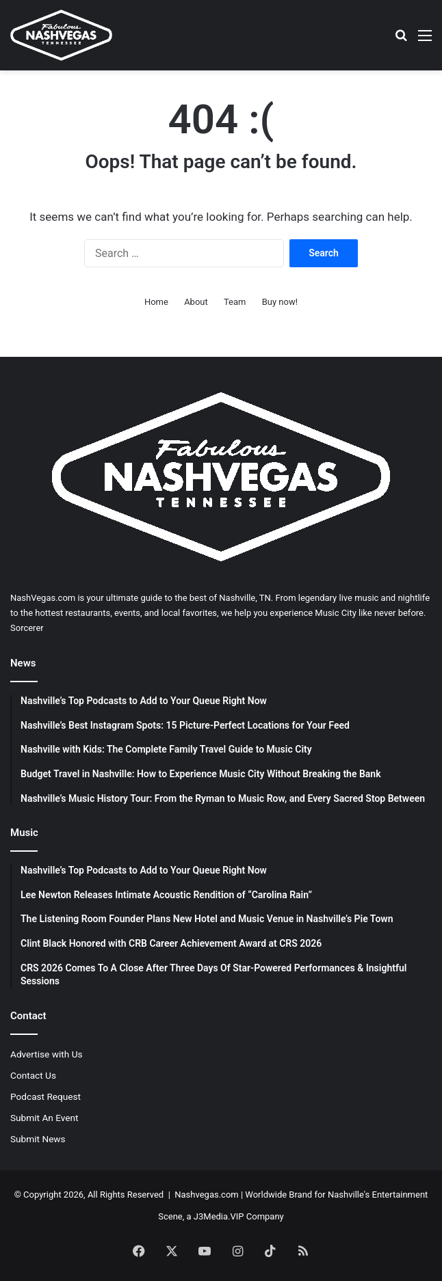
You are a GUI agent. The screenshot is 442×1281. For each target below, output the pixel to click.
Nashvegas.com (206, 1194)
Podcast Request (45, 1096)
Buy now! (280, 302)
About (196, 302)
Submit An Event (44, 1117)
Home (156, 302)
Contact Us (33, 1075)
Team (235, 302)
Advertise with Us (46, 1054)
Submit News (38, 1138)
